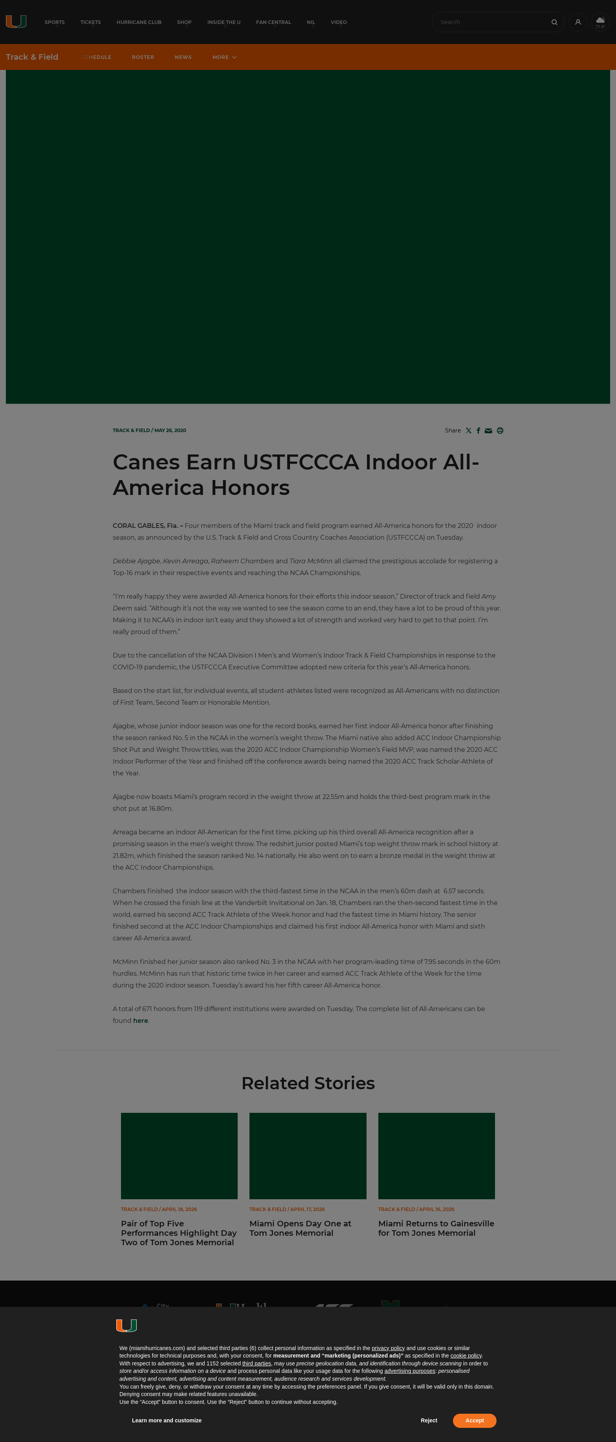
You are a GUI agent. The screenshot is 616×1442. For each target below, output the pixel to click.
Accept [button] (475, 1420)
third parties (256, 1363)
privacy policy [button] (388, 1348)
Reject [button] (429, 1420)
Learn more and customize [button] (167, 1420)
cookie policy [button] (466, 1355)
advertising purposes (410, 1371)
